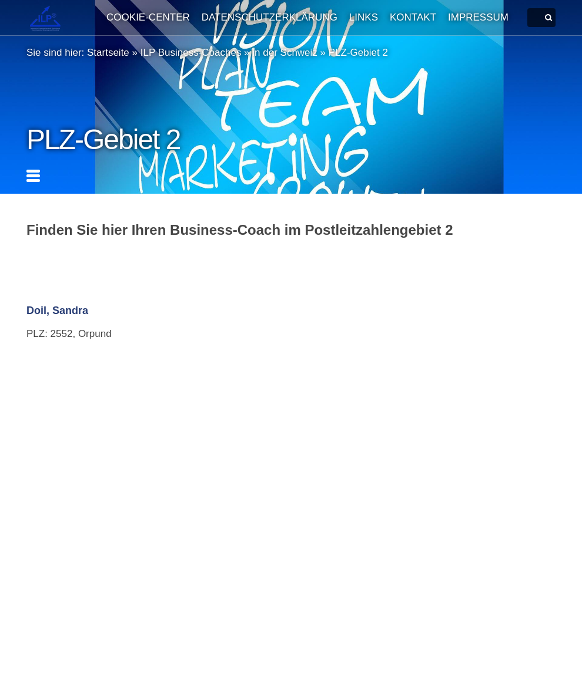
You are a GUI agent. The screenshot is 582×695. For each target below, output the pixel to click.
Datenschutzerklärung (269, 17)
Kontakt (413, 17)
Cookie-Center (148, 17)
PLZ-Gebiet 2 (358, 52)
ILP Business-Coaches (191, 52)
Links (363, 17)
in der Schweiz (284, 52)
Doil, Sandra (57, 310)
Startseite (108, 52)
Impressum (478, 17)
